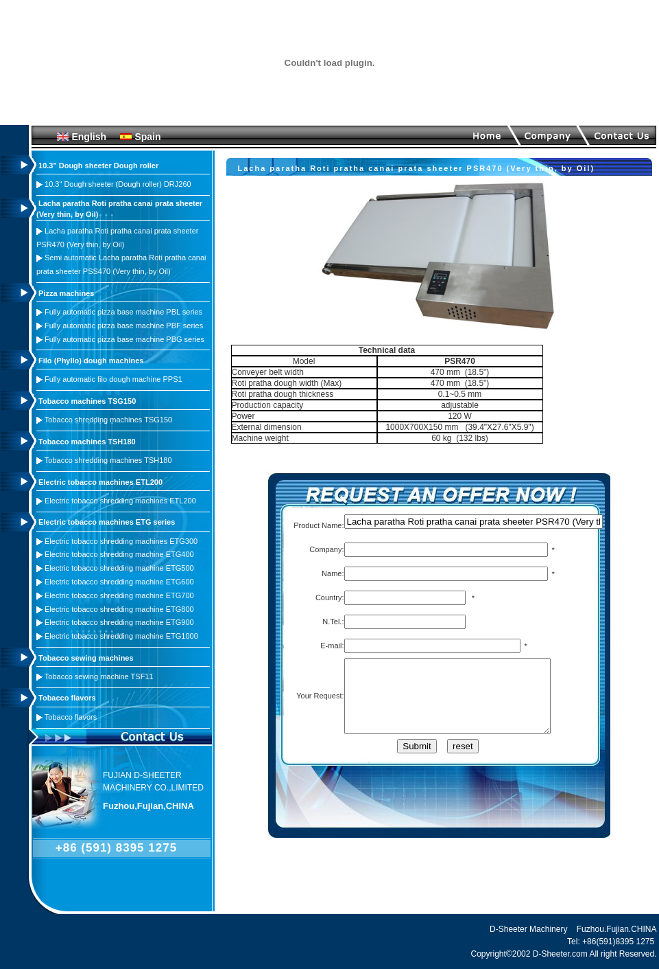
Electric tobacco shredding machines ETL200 (120, 501)
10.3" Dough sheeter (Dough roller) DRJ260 (118, 184)
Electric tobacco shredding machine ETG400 (119, 554)
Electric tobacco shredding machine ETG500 (119, 568)
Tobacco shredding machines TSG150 (108, 419)
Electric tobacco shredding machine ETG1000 (121, 636)
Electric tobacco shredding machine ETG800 (119, 609)
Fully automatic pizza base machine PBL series (123, 312)
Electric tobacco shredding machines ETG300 (121, 541)
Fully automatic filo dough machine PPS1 (113, 379)
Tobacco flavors (71, 717)
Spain (147, 136)
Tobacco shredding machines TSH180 (108, 460)
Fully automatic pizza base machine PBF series (124, 325)
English (88, 136)
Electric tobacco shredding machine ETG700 (119, 595)
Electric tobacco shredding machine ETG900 (119, 622)
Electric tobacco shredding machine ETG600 (119, 582)
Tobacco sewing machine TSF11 (99, 676)
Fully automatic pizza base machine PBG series (124, 339)
